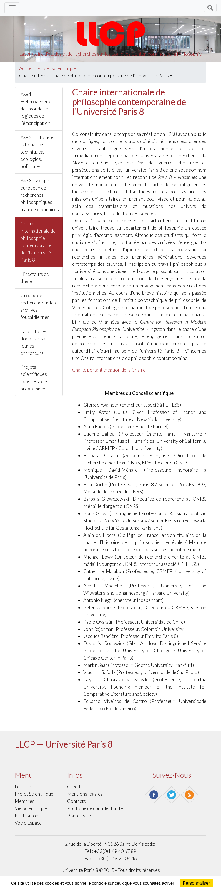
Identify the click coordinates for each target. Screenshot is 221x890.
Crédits (75, 787)
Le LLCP (23, 787)
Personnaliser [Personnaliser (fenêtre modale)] (196, 883)
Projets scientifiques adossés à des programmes (34, 378)
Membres (24, 801)
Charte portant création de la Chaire (108, 370)
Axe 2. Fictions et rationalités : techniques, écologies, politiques (38, 151)
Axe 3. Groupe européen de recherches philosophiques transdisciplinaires (40, 195)
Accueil (26, 68)
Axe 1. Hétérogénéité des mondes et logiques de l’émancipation (36, 108)
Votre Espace (28, 823)
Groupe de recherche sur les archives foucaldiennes (38, 306)
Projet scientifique (56, 68)
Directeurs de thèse (35, 277)
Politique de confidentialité (95, 808)
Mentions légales (85, 794)
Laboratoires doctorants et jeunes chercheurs (34, 342)
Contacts (76, 801)
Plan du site (79, 815)
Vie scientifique (31, 808)
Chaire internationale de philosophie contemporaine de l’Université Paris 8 (38, 242)
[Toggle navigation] (12, 7)
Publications (28, 815)
